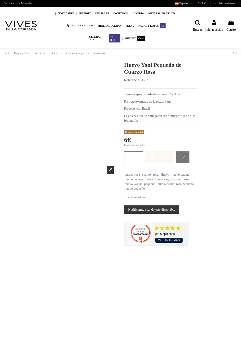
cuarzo (146, 174)
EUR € (203, 3)
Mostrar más (169, 240)
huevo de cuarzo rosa (139, 179)
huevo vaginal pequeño (140, 184)
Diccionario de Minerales (18, 3)
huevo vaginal (181, 174)
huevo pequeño (135, 188)
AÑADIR (159, 157)
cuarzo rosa (132, 174)
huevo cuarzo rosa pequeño (176, 184)
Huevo (165, 174)
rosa (155, 174)
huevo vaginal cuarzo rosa (172, 179)
